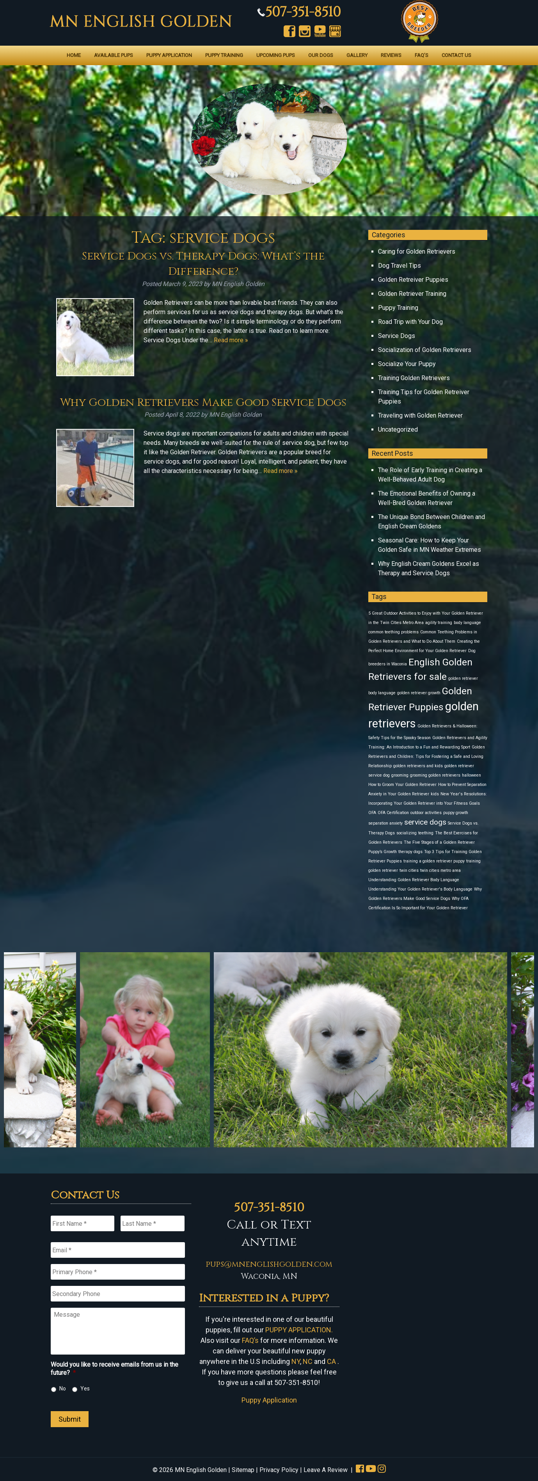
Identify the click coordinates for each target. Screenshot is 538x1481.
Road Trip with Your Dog (410, 321)
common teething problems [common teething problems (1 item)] (393, 632)
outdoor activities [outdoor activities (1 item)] (426, 812)
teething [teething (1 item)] (425, 833)
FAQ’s (421, 55)
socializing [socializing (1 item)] (406, 833)
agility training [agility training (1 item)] (438, 622)
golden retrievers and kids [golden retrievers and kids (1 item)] (418, 765)
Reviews (391, 55)
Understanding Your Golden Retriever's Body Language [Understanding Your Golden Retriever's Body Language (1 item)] (420, 889)
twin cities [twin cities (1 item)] (409, 870)
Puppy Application (169, 55)
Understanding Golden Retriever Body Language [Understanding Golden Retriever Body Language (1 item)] (413, 879)
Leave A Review (326, 1470)
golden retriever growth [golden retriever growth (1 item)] (418, 692)
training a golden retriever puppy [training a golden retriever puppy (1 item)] (434, 861)
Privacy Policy (278, 1470)
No (62, 1388)
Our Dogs (320, 55)
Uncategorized (398, 429)
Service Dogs (396, 336)
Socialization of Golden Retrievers (424, 350)
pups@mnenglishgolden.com (269, 1264)
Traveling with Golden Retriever (420, 415)
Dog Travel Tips (399, 265)
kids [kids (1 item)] (435, 794)
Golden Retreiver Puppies (413, 279)
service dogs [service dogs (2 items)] (425, 822)
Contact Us (456, 55)
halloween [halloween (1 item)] (471, 775)
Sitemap (243, 1470)
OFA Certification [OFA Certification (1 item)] (393, 812)
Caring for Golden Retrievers (416, 251)
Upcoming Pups (275, 55)
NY (295, 1361)
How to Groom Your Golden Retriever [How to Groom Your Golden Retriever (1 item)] (402, 784)
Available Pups (113, 55)
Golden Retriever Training (412, 293)
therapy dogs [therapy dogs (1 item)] (410, 851)
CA (331, 1361)
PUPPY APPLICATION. (299, 1330)
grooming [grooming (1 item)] (399, 775)
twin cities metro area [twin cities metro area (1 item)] (440, 870)
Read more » (231, 340)
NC (308, 1361)
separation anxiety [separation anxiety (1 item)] (385, 823)
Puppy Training (224, 55)
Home (74, 55)
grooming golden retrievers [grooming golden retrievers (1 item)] (435, 775)
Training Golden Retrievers (414, 378)
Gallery (357, 55)
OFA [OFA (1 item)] (372, 812)
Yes (85, 1388)
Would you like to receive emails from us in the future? (114, 1368)
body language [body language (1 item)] (467, 622)
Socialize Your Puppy (407, 364)
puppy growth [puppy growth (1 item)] (455, 812)
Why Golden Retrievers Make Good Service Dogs (203, 402)
